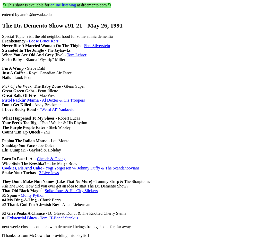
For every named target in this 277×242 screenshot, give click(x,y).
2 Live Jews (49, 173)
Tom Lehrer (76, 55)
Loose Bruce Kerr (43, 41)
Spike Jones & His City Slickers (71, 191)
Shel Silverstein (97, 45)
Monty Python (32, 195)
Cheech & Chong (51, 159)
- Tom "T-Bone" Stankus (42, 218)
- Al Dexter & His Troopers (43, 100)
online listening (63, 5)
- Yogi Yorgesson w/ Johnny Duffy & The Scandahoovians (71, 168)
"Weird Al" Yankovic (56, 109)
